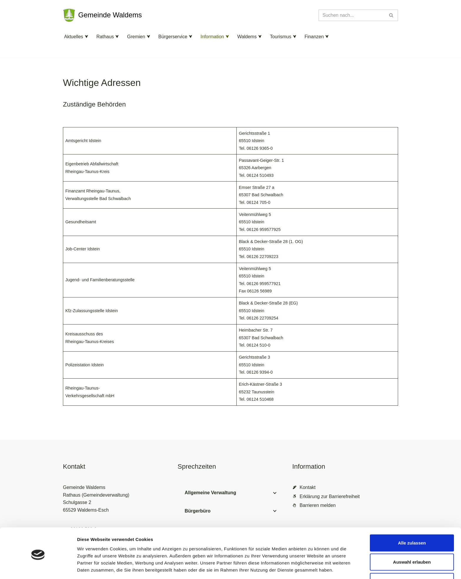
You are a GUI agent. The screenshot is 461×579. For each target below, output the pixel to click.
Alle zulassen (412, 521)
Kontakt (307, 487)
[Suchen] (351, 15)
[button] (86, 36)
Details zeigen (313, 567)
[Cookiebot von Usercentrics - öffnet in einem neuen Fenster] (38, 567)
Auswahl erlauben (412, 540)
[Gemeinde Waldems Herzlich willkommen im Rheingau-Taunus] (102, 15)
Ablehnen (412, 559)
